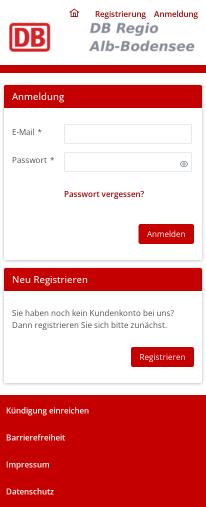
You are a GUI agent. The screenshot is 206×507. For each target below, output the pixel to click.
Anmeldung (176, 14)
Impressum (28, 464)
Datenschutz (30, 491)
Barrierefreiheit (35, 437)
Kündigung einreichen (47, 410)
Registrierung (120, 14)
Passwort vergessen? (104, 194)
